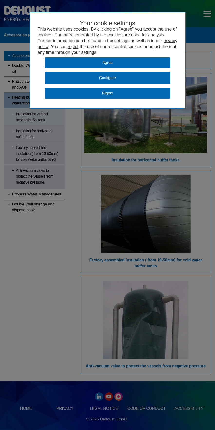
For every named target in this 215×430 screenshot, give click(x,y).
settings (88, 52)
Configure (107, 78)
